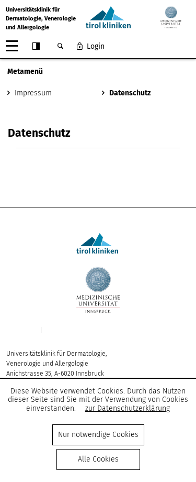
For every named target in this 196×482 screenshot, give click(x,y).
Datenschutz (130, 93)
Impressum (33, 93)
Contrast (36, 46)
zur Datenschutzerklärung (127, 408)
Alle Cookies (98, 459)
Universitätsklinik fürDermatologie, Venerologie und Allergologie (41, 18)
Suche (60, 46)
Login (96, 46)
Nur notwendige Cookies (98, 434)
